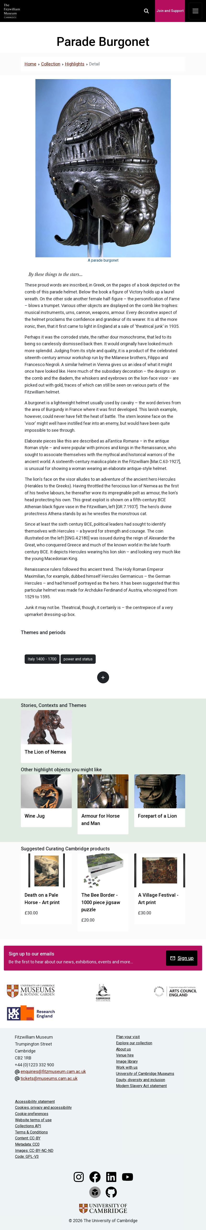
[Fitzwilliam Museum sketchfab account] (95, 1191)
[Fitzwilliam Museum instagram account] (79, 1176)
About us (123, 1049)
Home (30, 63)
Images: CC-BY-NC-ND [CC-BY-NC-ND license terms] (34, 1150)
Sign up (182, 958)
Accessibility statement (35, 1101)
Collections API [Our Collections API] (28, 1126)
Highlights (74, 63)
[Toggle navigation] (195, 11)
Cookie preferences (31, 1113)
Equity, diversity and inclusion (140, 1080)
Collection (50, 63)
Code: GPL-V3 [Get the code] (27, 1156)
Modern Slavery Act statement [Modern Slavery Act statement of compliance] (141, 1086)
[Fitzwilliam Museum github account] (111, 1191)
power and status (78, 659)
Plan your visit (128, 1037)
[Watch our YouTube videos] (127, 1176)
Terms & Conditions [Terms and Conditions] (31, 1132)
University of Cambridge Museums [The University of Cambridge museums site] (145, 1073)
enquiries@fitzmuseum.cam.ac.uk (53, 1071)
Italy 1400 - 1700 (42, 659)
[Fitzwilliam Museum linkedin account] (112, 1176)
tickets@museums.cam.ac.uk (49, 1078)
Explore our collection (134, 1043)
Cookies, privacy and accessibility (43, 1107)
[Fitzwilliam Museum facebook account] (95, 1176)
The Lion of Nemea (45, 752)
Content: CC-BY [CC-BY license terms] (27, 1138)
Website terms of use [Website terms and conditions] (33, 1120)
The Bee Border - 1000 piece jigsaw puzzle (100, 902)
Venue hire (125, 1055)
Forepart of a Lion (157, 816)
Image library (127, 1061)
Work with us (127, 1067)
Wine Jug (35, 816)
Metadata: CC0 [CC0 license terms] (27, 1144)
